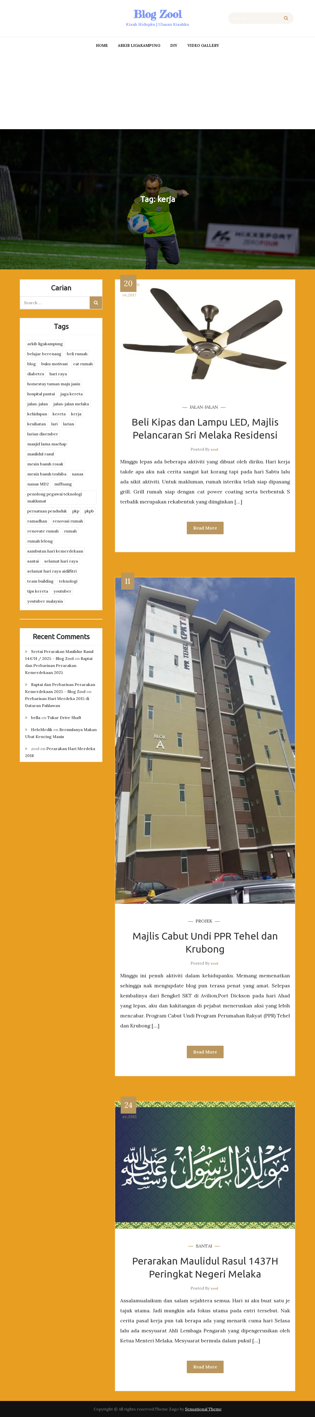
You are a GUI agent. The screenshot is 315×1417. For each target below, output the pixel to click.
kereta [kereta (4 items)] (59, 413)
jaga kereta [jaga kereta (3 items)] (71, 393)
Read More (205, 528)
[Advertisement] (157, 90)
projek (204, 921)
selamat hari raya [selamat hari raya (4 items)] (61, 561)
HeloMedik (41, 729)
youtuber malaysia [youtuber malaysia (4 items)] (45, 601)
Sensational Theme (203, 1408)
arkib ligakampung (139, 45)
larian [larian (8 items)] (68, 423)
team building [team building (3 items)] (40, 581)
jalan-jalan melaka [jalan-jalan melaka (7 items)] (71, 403)
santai (204, 1246)
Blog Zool (157, 14)
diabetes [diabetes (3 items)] (35, 373)
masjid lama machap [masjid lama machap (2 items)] (46, 443)
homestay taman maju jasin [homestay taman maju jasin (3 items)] (53, 383)
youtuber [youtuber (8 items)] (62, 591)
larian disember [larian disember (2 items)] (42, 433)
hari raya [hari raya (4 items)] (58, 373)
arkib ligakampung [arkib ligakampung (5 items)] (45, 343)
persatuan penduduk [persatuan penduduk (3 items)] (47, 510)
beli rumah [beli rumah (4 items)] (77, 353)
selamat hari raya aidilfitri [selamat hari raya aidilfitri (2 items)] (52, 571)
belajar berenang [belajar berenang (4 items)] (44, 353)
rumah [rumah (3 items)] (70, 531)
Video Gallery (203, 45)
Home (102, 45)
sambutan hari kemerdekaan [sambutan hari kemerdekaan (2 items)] (55, 551)
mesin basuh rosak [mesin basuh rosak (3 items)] (45, 463)
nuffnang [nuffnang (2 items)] (63, 483)
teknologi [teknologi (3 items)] (68, 581)
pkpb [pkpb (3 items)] (89, 510)
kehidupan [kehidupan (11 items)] (37, 413)
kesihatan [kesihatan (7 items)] (36, 423)
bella (35, 717)
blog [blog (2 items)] (31, 363)
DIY (173, 45)
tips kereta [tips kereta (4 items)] (37, 591)
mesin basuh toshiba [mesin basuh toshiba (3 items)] (46, 473)
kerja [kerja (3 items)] (76, 413)
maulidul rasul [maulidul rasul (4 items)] (40, 453)
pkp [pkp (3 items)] (75, 510)
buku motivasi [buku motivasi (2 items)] (54, 363)
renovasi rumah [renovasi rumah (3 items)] (68, 520)
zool (214, 449)
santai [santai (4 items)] (33, 561)
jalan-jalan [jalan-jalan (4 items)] (37, 403)
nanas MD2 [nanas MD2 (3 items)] (38, 483)
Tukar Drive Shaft (64, 717)
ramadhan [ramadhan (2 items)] (37, 520)
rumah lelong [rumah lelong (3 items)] (40, 541)
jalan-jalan (204, 407)
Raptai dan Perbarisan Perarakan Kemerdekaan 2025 (58, 665)
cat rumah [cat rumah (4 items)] (83, 363)
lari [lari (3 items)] (54, 423)
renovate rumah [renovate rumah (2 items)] (43, 531)
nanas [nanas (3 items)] (77, 473)
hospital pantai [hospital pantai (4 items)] (41, 393)
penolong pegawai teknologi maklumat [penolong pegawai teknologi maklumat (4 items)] (54, 497)
